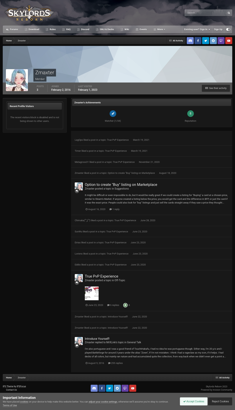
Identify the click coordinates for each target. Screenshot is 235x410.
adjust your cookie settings (103, 401)
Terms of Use (10, 405)
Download (33, 29)
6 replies (113, 305)
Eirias (78, 242)
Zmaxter (79, 173)
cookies (24, 401)
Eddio (78, 264)
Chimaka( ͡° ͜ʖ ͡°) (82, 220)
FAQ (68, 29)
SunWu (78, 231)
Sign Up (218, 29)
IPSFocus (21, 386)
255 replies (115, 363)
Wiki (126, 29)
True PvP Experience (118, 139)
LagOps (79, 139)
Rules (52, 29)
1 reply (114, 209)
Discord (84, 29)
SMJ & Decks (106, 29)
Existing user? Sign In (197, 29)
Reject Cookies (219, 401)
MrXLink (111, 342)
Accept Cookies (192, 401)
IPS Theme (8, 386)
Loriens (79, 253)
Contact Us (11, 390)
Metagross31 (82, 162)
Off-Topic (120, 280)
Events (143, 29)
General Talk (134, 342)
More (160, 29)
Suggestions (122, 188)
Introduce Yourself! (118, 316)
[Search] (194, 13)
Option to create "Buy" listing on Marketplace (132, 173)
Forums (13, 29)
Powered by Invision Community (216, 390)
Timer (78, 150)
